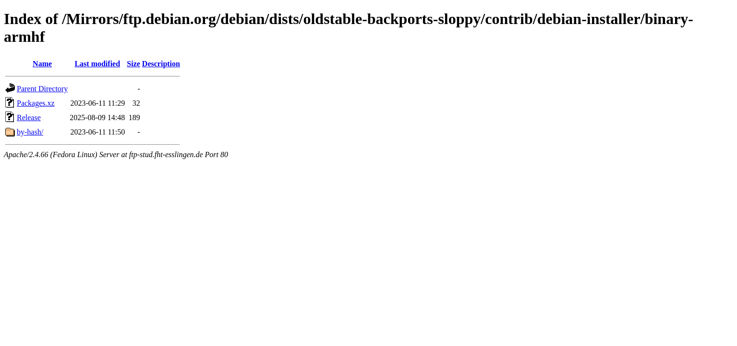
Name (42, 64)
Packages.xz (36, 103)
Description (161, 64)
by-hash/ (30, 132)
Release (29, 117)
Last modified (97, 64)
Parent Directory (42, 89)
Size (133, 64)
